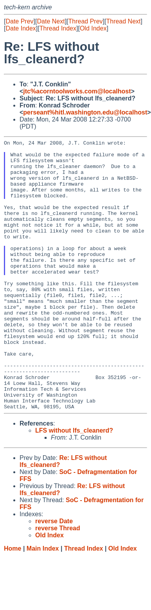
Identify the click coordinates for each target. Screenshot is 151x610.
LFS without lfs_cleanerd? (74, 484)
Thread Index (58, 28)
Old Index (93, 28)
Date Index (20, 28)
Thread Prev (85, 21)
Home (12, 602)
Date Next (51, 21)
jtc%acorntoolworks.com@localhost (77, 91)
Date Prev (19, 21)
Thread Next (123, 21)
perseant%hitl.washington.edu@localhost (85, 112)
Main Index (43, 602)
